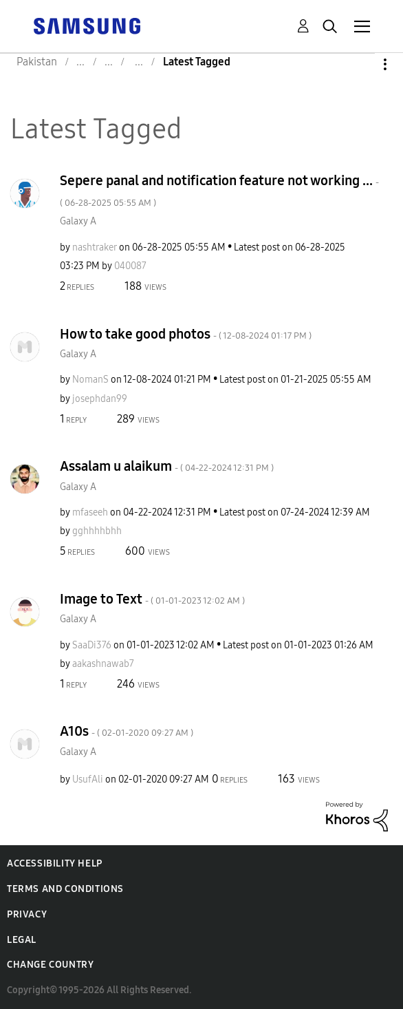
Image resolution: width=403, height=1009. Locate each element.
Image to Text (152, 599)
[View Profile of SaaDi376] (91, 645)
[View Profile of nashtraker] (94, 247)
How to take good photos (186, 334)
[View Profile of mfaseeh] (90, 512)
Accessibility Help (54, 863)
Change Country (50, 964)
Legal (21, 940)
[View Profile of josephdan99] (99, 399)
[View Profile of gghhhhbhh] (97, 531)
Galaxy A (78, 221)
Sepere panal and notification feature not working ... (219, 190)
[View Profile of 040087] (130, 266)
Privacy (27, 914)
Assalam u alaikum (167, 466)
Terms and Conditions (65, 889)
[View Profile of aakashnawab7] (103, 664)
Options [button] (361, 64)
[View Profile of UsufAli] (87, 779)
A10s (126, 731)
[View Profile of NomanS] (90, 379)
